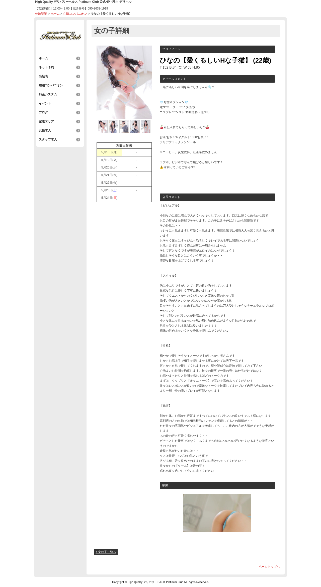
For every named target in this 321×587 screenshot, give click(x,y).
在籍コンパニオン (75, 14)
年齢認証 (41, 14)
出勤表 (43, 76)
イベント (45, 103)
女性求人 (45, 130)
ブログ (43, 112)
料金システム (48, 94)
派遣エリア (46, 121)
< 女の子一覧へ (106, 552)
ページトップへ (269, 566)
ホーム (55, 14)
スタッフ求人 (48, 139)
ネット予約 (46, 67)
